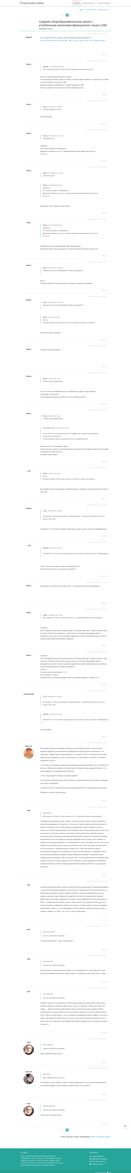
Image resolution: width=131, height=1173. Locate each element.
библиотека (89, 3)
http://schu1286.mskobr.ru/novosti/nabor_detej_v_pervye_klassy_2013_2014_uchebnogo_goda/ (72, 40)
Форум (81, 9)
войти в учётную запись (100, 1137)
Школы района (91, 9)
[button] (125, 1126)
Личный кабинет (97, 1156)
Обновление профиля (99, 1159)
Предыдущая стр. (103, 9)
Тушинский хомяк (32, 3)
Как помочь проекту (99, 1161)
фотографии (104, 3)
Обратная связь (97, 1164)
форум (77, 3)
